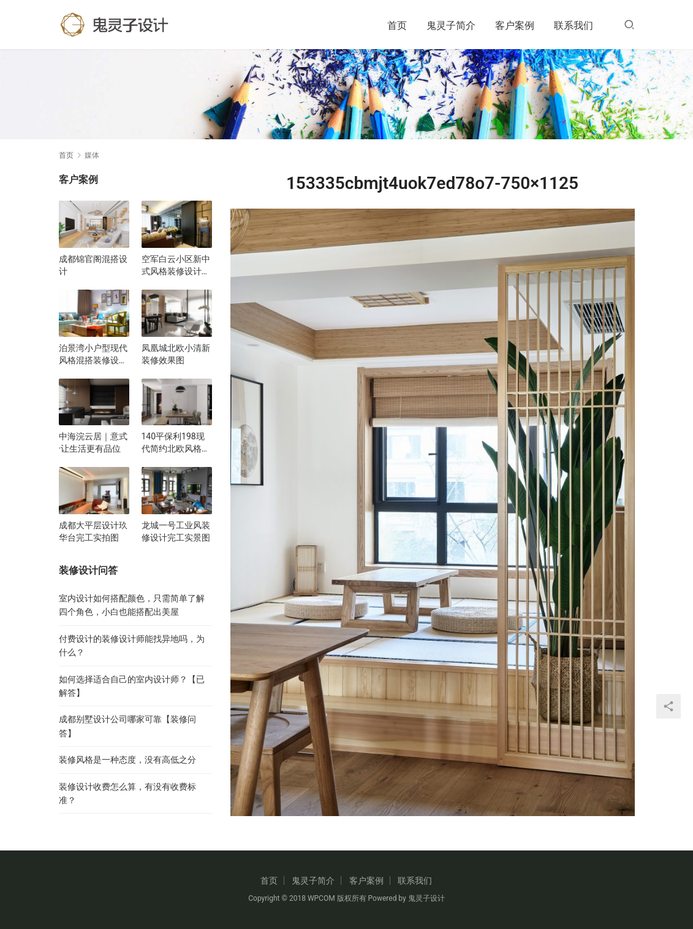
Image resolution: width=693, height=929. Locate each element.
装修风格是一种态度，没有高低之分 (127, 760)
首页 (397, 25)
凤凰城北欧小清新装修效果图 (176, 354)
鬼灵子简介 (450, 25)
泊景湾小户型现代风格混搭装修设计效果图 (93, 354)
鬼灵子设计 (426, 898)
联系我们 (573, 25)
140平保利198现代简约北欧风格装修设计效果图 (176, 443)
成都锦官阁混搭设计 (93, 265)
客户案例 (514, 25)
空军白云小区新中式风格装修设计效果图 (176, 265)
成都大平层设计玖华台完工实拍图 (93, 531)
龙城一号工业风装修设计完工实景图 (176, 531)
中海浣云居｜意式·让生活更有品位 (93, 442)
